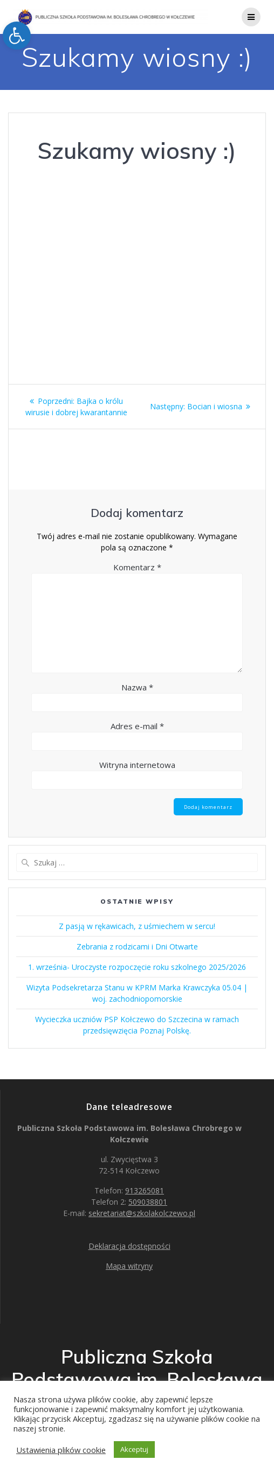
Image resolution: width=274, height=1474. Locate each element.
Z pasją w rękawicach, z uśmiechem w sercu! (137, 926)
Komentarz (137, 567)
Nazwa (137, 687)
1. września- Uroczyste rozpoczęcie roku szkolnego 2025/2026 (137, 967)
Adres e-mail (137, 726)
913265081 (144, 1190)
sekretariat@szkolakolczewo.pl (141, 1213)
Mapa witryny (129, 1266)
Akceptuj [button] (134, 1449)
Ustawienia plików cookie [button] (61, 1450)
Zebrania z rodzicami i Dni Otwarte (137, 946)
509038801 (147, 1202)
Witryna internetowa (137, 764)
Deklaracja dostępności (129, 1246)
